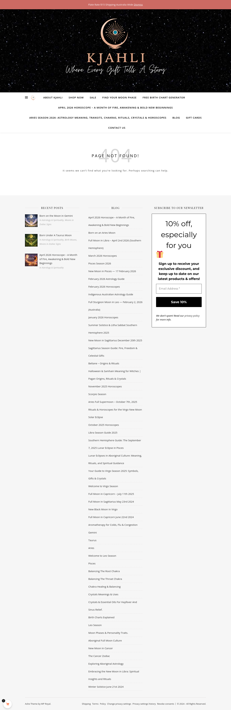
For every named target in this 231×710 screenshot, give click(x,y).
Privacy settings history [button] (144, 703)
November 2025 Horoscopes (105, 386)
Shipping (86, 703)
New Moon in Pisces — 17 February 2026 (112, 271)
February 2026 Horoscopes (104, 286)
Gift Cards (194, 117)
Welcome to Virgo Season (103, 486)
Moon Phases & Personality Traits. (108, 632)
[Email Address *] (179, 289)
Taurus (92, 540)
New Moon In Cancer (100, 648)
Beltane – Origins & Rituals (103, 363)
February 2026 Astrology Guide (106, 279)
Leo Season (95, 625)
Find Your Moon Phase (119, 97)
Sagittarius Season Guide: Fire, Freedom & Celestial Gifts (112, 351)
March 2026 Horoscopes (102, 255)
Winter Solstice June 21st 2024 (106, 686)
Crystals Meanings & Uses (103, 594)
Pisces (92, 563)
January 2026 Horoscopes (103, 317)
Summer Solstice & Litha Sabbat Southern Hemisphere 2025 (112, 328)
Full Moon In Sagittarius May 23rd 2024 (111, 501)
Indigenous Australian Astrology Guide (110, 294)
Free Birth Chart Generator (163, 97)
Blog (176, 117)
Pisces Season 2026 (99, 263)
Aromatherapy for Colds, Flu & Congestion (113, 524)
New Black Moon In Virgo (103, 509)
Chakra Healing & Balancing (104, 586)
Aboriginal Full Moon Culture (105, 640)
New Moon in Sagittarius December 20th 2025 (115, 340)
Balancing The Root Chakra (104, 571)
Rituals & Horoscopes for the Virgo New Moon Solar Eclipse (115, 413)
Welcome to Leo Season (102, 555)
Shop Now (76, 97)
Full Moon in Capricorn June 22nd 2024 (111, 517)
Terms (95, 703)
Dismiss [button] (138, 4)
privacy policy (192, 315)
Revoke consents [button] (165, 703)
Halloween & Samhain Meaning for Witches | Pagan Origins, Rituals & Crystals (114, 374)
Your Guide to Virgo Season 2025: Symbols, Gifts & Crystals (113, 474)
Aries (91, 548)
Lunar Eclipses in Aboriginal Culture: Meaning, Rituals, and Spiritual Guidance (115, 459)
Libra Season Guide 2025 (102, 432)
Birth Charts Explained (101, 617)
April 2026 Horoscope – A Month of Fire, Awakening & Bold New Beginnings (115, 107)
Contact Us (117, 127)
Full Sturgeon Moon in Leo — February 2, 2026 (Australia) (115, 305)
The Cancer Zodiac (99, 656)
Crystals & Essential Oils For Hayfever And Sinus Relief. (112, 605)
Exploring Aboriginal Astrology (106, 663)
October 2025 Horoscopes (103, 424)
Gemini (92, 532)
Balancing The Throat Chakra (105, 578)
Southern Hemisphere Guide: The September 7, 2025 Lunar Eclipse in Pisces (114, 444)
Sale (93, 97)
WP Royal (45, 703)
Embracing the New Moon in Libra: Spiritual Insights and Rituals (113, 675)
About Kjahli (53, 97)
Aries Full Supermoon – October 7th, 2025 (112, 401)
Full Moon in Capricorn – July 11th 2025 (111, 494)
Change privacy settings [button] (119, 703)
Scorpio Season (97, 394)
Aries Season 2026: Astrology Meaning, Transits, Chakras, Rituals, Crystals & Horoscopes (97, 117)
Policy (103, 703)
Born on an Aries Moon (101, 232)
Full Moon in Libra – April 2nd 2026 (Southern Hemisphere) (114, 244)
